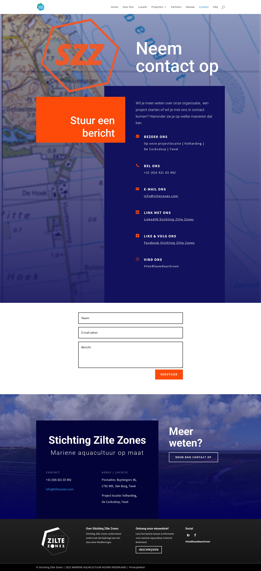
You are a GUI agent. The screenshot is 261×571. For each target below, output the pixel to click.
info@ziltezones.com (161, 196)
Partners (176, 7)
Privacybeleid (137, 567)
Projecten (157, 7)
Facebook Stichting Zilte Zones (169, 243)
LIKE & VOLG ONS (160, 236)
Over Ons (128, 7)
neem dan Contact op (193, 457)
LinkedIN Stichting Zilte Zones (169, 219)
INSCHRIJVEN (149, 550)
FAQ (215, 7)
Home (114, 7)
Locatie (142, 7)
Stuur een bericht (92, 126)
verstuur (169, 374)
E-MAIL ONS (155, 189)
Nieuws (190, 7)
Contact (204, 7)
